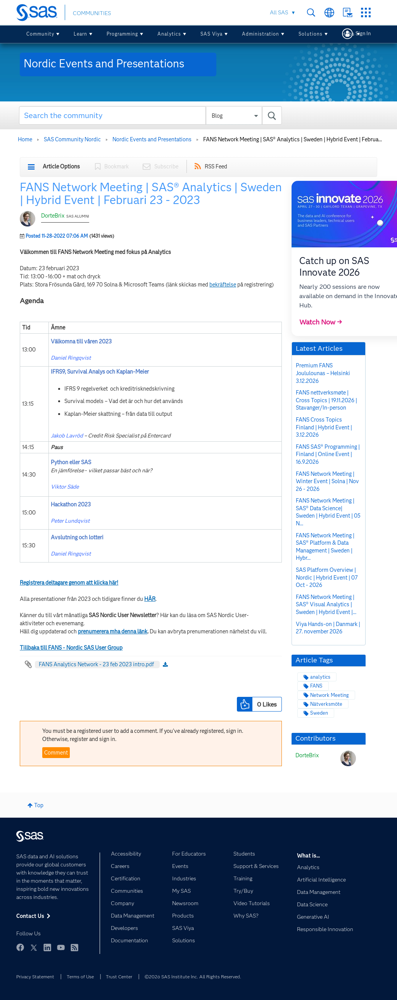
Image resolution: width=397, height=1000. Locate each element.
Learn (80, 34)
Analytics (169, 34)
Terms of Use (80, 976)
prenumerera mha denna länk (112, 631)
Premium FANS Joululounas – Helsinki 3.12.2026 (323, 373)
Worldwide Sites (329, 12)
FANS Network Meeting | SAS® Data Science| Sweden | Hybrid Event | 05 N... (328, 512)
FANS (316, 686)
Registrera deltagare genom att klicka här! (69, 582)
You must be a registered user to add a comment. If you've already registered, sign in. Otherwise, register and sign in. (142, 735)
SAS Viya (211, 34)
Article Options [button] (61, 166)
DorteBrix (52, 215)
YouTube (61, 947)
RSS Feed (216, 166)
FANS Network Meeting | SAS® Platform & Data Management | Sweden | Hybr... (325, 547)
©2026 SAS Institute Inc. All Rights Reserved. (193, 976)
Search (311, 12)
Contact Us (347, 12)
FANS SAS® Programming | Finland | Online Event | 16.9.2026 (328, 454)
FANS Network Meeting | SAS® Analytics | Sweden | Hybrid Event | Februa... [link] (292, 139)
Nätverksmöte (326, 704)
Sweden (319, 713)
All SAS (279, 12)
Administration (260, 34)
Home (25, 139)
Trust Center (119, 976)
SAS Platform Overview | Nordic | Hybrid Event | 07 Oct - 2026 (327, 577)
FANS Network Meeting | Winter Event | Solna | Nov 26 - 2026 (327, 481)
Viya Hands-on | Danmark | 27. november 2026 (328, 628)
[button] (244, 704)
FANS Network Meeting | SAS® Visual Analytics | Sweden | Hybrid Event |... (326, 604)
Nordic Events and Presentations (152, 139)
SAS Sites (366, 12)
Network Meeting (329, 695)
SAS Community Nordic (72, 139)
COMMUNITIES (92, 13)
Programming (122, 34)
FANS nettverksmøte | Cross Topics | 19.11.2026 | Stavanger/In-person (326, 400)
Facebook (20, 947)
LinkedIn (47, 947)
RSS (74, 947)
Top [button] (38, 805)
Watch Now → (320, 322)
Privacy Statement (35, 976)
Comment (56, 752)
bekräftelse (222, 284)
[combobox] (150, 115)
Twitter (34, 947)
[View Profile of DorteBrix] (307, 755)
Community (40, 34)
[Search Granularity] (233, 116)
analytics (320, 677)
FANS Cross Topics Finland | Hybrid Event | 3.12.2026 (324, 427)
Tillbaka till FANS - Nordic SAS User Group (71, 647)
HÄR (149, 598)
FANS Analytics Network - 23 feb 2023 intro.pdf (96, 664)
